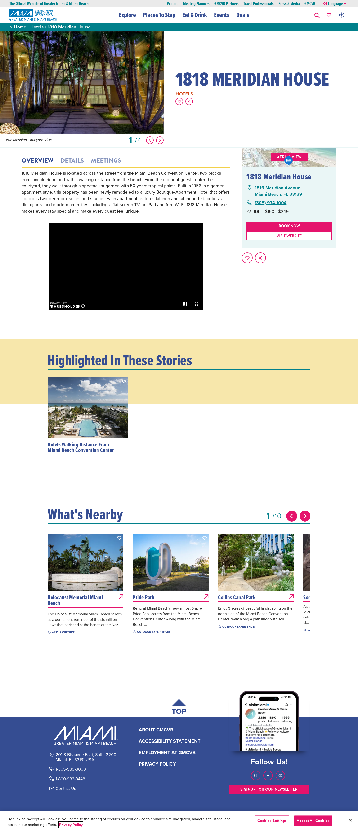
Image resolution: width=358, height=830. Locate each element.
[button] (317, 15)
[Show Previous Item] (150, 140)
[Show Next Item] (160, 140)
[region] (179, 820)
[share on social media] (189, 101)
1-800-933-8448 (70, 778)
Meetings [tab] (106, 160)
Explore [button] (127, 14)
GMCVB (311, 3)
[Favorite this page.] (179, 101)
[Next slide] (305, 516)
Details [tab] (72, 160)
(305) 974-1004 (270, 203)
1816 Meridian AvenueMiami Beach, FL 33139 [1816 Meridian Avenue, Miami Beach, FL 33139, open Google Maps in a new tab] (278, 191)
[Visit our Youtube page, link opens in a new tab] (280, 775)
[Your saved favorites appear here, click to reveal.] (329, 15)
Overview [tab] (37, 160)
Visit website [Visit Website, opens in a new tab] (289, 236)
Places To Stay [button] (159, 14)
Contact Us (66, 788)
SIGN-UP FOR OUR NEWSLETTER (269, 789)
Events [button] (221, 14)
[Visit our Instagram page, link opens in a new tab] (255, 775)
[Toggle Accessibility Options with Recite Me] (342, 15)
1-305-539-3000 (71, 769)
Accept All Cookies (313, 820)
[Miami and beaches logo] (86, 735)
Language (334, 3)
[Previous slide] (291, 516)
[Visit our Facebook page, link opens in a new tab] (268, 775)
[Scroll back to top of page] (179, 708)
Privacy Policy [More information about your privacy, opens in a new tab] (71, 824)
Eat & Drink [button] (194, 14)
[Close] (350, 820)
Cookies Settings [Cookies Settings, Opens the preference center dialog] (272, 820)
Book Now (289, 226)
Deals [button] (242, 14)
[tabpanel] (126, 192)
